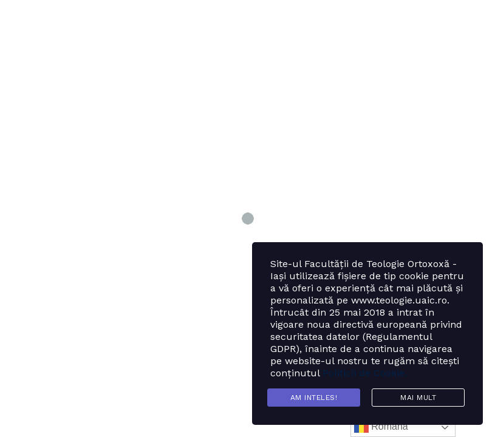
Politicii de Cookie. (365, 373)
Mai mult (418, 397)
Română (381, 427)
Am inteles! (314, 397)
